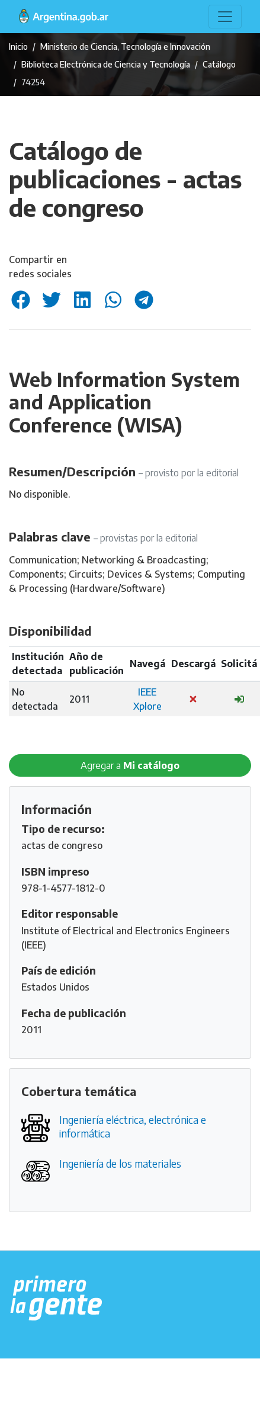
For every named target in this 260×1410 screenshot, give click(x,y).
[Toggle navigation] (225, 16)
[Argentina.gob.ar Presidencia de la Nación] (56, 1298)
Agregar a (130, 765)
